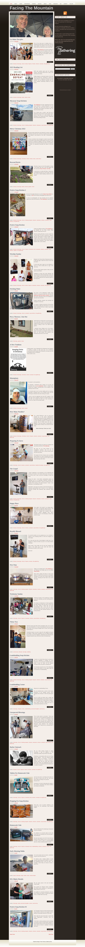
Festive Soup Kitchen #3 (18, 907)
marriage (24, 651)
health (26, 408)
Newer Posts (12, 934)
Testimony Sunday (16, 594)
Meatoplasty (14, 378)
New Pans (13, 565)
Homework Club (15, 825)
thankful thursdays (39, 465)
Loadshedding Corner (17, 684)
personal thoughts (35, 708)
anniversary (15, 651)
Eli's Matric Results (16, 879)
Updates (34, 3)
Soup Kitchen (36, 571)
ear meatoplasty (39, 385)
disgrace (20, 708)
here (71, 79)
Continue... (50, 61)
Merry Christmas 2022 (17, 128)
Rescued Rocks (15, 162)
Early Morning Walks (17, 851)
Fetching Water (15, 289)
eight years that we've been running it (41, 295)
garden (29, 186)
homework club (32, 249)
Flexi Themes (43, 941)
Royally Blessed (15, 531)
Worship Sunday (15, 254)
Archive (39, 3)
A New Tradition (15, 344)
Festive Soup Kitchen (47, 194)
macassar (39, 125)
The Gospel (14, 468)
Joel (33, 195)
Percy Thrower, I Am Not (45, 168)
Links (50, 3)
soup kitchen (44, 125)
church (23, 63)
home (29, 97)
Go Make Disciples (16, 39)
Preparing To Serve (16, 441)
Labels (45, 3)
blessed (15, 63)
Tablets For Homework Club (19, 773)
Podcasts (55, 3)
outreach (41, 63)
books (23, 97)
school (48, 846)
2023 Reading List (16, 67)
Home (11, 3)
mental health (33, 875)
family (26, 63)
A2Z (60, 3)
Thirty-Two (14, 622)
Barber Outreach (15, 747)
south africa (38, 158)
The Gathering (41, 49)
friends (33, 63)
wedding (29, 651)
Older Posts (51, 934)
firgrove (30, 63)
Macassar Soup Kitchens (18, 101)
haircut (26, 769)
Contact (65, 3)
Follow (71, 3)
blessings (19, 63)
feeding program (28, 125)
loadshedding (28, 708)
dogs (22, 875)
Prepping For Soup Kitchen (19, 801)
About (15, 3)
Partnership (27, 3)
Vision (20, 3)
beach (14, 875)
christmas (24, 158)
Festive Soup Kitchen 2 (18, 190)
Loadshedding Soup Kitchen (19, 655)
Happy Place (14, 503)
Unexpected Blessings (17, 712)
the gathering (47, 63)
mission (37, 63)
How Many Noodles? (17, 412)
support (15, 250)
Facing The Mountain (31, 8)
